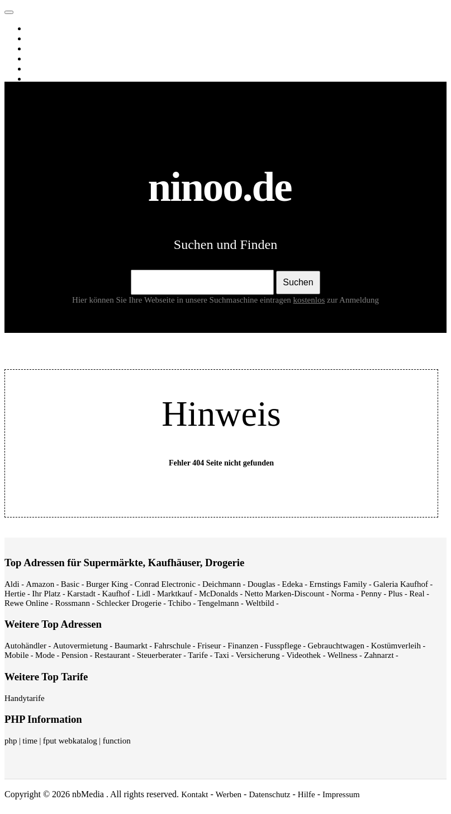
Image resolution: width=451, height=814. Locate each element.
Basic (70, 584)
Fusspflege (283, 645)
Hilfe (306, 794)
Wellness (342, 655)
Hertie (14, 593)
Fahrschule (172, 645)
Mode (45, 655)
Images (41, 38)
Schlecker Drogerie (129, 603)
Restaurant (112, 655)
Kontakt (194, 794)
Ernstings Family (338, 584)
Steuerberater (159, 655)
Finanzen (242, 645)
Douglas (262, 584)
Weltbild (259, 603)
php (10, 740)
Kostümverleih (396, 645)
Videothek (304, 655)
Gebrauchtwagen (335, 645)
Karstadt (81, 593)
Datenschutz (269, 794)
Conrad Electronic (165, 584)
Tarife (198, 655)
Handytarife (24, 698)
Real (417, 593)
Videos (40, 48)
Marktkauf (174, 593)
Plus (395, 593)
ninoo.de (31, 9)
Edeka (292, 584)
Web (36, 28)
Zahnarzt (378, 655)
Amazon (40, 584)
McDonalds (218, 593)
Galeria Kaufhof (400, 584)
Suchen (298, 282)
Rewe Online (26, 603)
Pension (74, 655)
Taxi (222, 655)
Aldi (12, 584)
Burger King (107, 584)
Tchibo (179, 603)
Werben (228, 794)
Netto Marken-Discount (285, 593)
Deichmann (221, 584)
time (29, 740)
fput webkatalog (70, 740)
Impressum (341, 794)
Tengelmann (218, 603)
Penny (371, 593)
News (38, 58)
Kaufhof (116, 593)
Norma (342, 593)
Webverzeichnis (55, 68)
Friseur (209, 645)
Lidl (143, 593)
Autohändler (25, 645)
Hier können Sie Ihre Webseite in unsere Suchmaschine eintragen (199, 299)
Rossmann (72, 603)
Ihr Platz (46, 593)
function (117, 740)
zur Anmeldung (353, 299)
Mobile (16, 655)
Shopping (45, 78)
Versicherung (258, 655)
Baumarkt (131, 645)
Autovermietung (80, 645)
